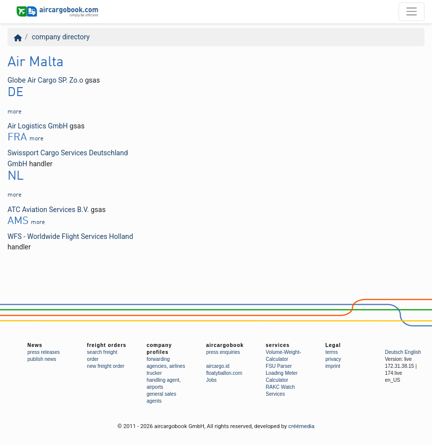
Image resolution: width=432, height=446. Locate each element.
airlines (177, 366)
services (277, 345)
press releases (43, 352)
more (14, 112)
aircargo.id (218, 366)
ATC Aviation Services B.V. (48, 210)
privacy (333, 359)
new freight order (106, 366)
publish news (41, 359)
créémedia (301, 426)
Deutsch (394, 352)
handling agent (162, 380)
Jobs (211, 380)
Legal (333, 345)
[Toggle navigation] (412, 11)
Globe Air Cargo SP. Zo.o (45, 80)
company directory (61, 37)
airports (154, 387)
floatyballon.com (224, 373)
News (34, 345)
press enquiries (223, 352)
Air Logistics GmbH (37, 126)
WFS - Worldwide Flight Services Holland (70, 236)
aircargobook (225, 345)
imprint (332, 366)
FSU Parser (278, 366)
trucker (154, 373)
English (413, 352)
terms (331, 352)
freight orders (107, 345)
